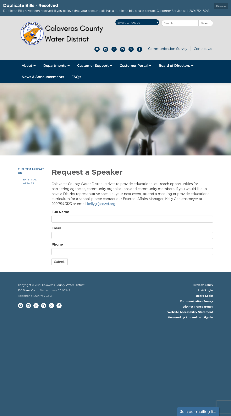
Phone (57, 244)
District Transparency (198, 306)
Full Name (60, 212)
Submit (59, 262)
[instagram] (105, 51)
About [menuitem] (27, 66)
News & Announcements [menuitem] (43, 77)
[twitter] (131, 51)
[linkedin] (114, 51)
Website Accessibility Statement (190, 312)
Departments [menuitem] (54, 66)
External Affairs (30, 181)
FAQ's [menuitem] (76, 77)
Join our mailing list (198, 411)
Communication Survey (167, 49)
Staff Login (205, 290)
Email (56, 228)
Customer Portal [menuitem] (134, 66)
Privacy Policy (203, 285)
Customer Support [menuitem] (93, 66)
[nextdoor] (122, 51)
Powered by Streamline (184, 317)
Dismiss (221, 5)
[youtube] (97, 51)
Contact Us (203, 49)
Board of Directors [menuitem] (174, 66)
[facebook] (139, 51)
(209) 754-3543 (42, 295)
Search (205, 23)
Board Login (204, 295)
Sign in (208, 317)
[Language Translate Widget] (137, 22)
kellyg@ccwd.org (101, 204)
